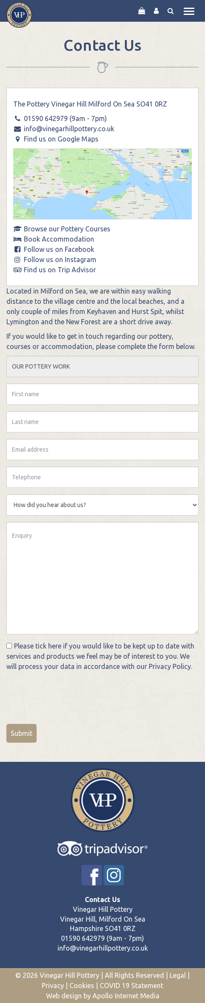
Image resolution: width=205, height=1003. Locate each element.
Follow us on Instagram (60, 259)
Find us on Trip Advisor (60, 270)
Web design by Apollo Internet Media (102, 996)
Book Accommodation (59, 239)
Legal (178, 975)
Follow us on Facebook (59, 249)
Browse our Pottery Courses (67, 229)
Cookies (81, 985)
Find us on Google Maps (61, 139)
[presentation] (71, 694)
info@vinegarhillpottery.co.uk (69, 129)
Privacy (53, 985)
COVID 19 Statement (131, 985)
